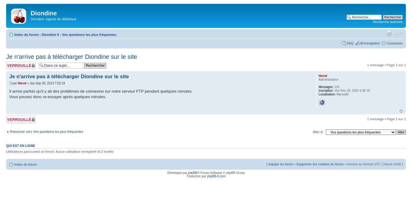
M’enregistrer (370, 43)
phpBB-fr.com (216, 176)
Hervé (22, 83)
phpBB (192, 173)
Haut (401, 111)
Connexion (395, 43)
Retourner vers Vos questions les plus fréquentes (46, 131)
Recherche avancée (388, 22)
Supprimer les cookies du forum (320, 164)
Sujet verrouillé (21, 65)
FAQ (350, 43)
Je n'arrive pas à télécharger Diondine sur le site (71, 56)
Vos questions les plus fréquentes (89, 35)
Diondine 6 (50, 35)
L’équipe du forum (279, 164)
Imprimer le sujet (389, 33)
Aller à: (318, 132)
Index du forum (26, 35)
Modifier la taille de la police (398, 33)
